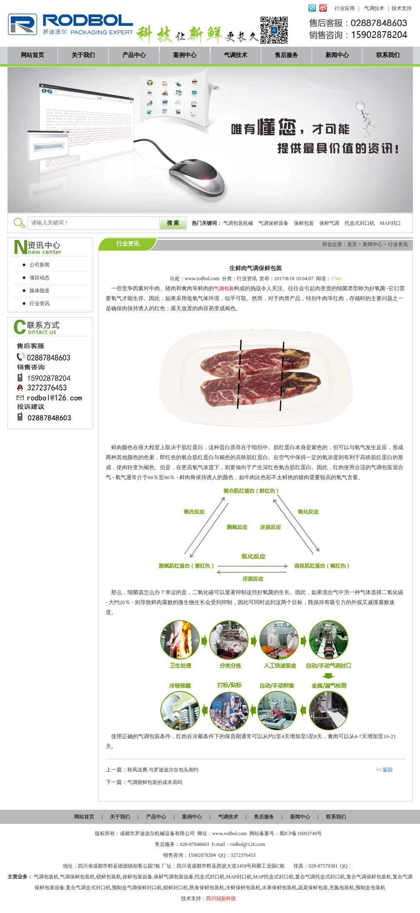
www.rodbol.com (202, 278)
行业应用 (344, 8)
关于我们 (83, 55)
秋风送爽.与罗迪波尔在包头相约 (163, 770)
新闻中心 (337, 55)
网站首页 (32, 55)
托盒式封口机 (360, 223)
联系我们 (388, 55)
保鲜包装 (304, 223)
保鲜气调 (329, 223)
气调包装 (224, 288)
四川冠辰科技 (221, 898)
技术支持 (401, 8)
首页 (352, 244)
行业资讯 (398, 244)
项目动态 (40, 278)
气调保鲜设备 (273, 223)
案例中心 (184, 55)
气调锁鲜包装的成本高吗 (154, 782)
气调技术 (374, 8)
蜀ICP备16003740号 (300, 833)
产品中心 (134, 55)
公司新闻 (40, 265)
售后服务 (286, 55)
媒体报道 (40, 291)
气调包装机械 (238, 223)
